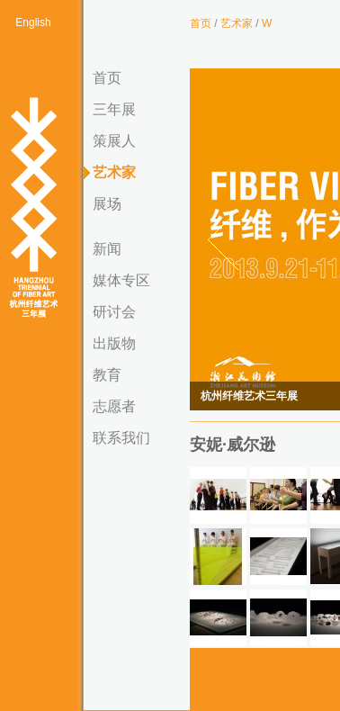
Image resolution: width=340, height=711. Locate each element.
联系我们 (121, 438)
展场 (107, 204)
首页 (107, 78)
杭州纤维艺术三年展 (33, 208)
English (32, 22)
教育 (107, 374)
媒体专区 (121, 280)
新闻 (107, 248)
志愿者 (114, 406)
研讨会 (114, 312)
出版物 (114, 343)
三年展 (114, 109)
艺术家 (114, 172)
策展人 (114, 140)
